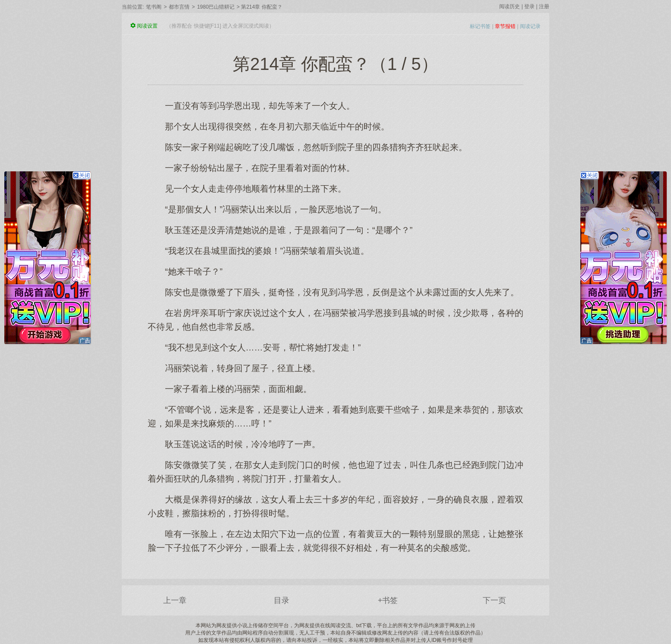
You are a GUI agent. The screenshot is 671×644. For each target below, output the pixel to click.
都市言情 (179, 7)
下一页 (494, 600)
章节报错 (505, 26)
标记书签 (480, 26)
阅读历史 (509, 6)
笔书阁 (153, 7)
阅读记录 (530, 26)
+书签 (388, 600)
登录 (529, 6)
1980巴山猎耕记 (215, 7)
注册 (544, 6)
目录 (281, 600)
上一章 (175, 600)
